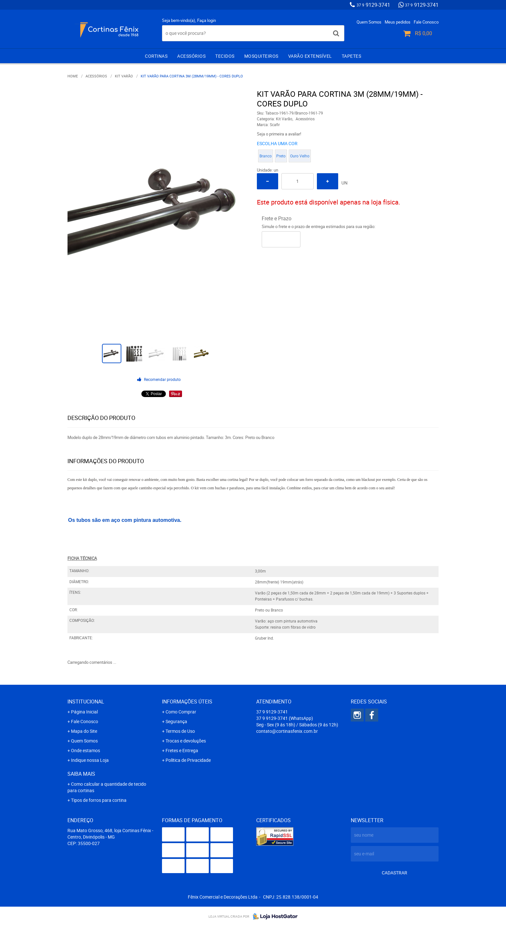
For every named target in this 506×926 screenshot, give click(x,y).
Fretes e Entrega (182, 750)
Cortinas (156, 56)
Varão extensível (310, 56)
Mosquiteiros (261, 56)
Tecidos (225, 56)
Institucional (85, 701)
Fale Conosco (426, 22)
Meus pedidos (397, 22)
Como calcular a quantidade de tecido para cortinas (106, 787)
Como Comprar (181, 712)
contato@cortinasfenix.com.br (287, 731)
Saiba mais (81, 773)
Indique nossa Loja (90, 760)
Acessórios (191, 56)
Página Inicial (84, 712)
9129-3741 (373, 4)
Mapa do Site (84, 731)
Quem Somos (369, 22)
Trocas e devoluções (186, 741)
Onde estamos (85, 750)
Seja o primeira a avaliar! (279, 134)
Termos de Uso (180, 731)
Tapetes (351, 56)
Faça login (206, 20)
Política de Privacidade (188, 760)
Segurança (176, 721)
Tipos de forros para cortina (98, 800)
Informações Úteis (187, 701)
